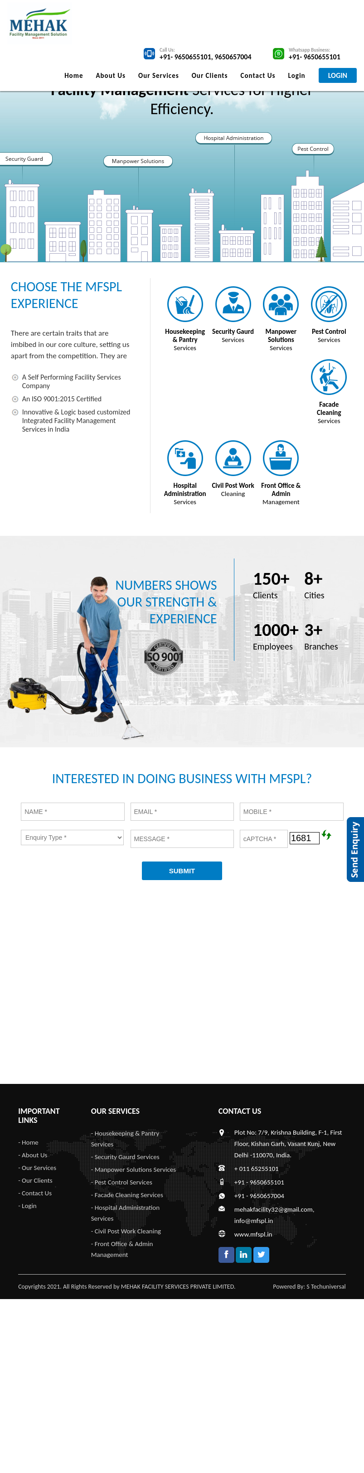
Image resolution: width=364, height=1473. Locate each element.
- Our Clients (35, 1180)
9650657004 (232, 57)
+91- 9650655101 (185, 57)
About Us (111, 76)
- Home (28, 1142)
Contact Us (258, 76)
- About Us (32, 1155)
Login (297, 76)
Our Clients (210, 76)
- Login (27, 1206)
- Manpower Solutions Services (133, 1169)
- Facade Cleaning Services (127, 1195)
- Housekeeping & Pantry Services (125, 1138)
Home (73, 76)
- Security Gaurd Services (125, 1157)
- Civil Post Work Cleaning (126, 1231)
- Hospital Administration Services (125, 1213)
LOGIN (337, 75)
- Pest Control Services (121, 1182)
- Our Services (37, 1168)
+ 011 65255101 (256, 1169)
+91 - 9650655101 (259, 1182)
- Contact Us (35, 1193)
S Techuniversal (326, 1286)
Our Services (158, 76)
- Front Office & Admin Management (122, 1249)
